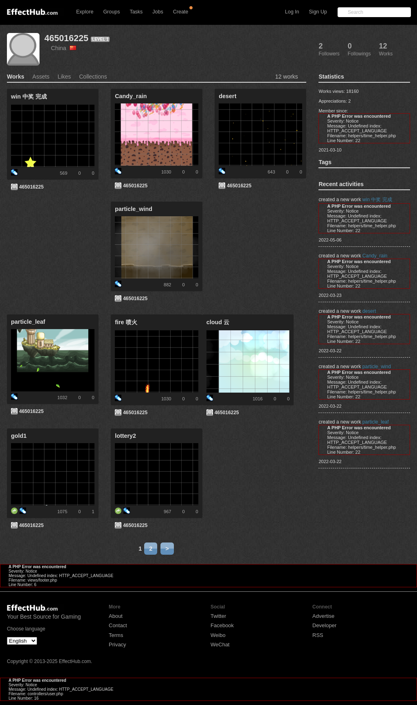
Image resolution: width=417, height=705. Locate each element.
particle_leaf (375, 422)
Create (181, 12)
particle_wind (376, 366)
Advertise (323, 616)
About (116, 616)
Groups (111, 12)
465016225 (66, 38)
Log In (292, 12)
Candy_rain (374, 256)
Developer (324, 625)
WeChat (220, 644)
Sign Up (318, 12)
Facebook (222, 625)
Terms (116, 635)
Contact (118, 625)
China (63, 48)
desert (369, 311)
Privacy (117, 644)
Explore (84, 12)
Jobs (157, 12)
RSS (317, 635)
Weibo (218, 635)
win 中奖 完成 (377, 199)
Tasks (136, 12)
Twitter (218, 616)
